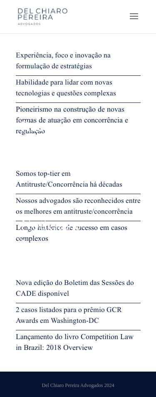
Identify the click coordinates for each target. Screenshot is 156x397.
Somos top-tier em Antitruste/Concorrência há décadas (69, 180)
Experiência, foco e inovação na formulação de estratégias (63, 62)
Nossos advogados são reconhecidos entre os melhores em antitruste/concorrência (78, 207)
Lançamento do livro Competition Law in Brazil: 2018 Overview (75, 343)
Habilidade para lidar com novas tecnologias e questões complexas (66, 89)
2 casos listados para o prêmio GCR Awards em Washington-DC (69, 316)
